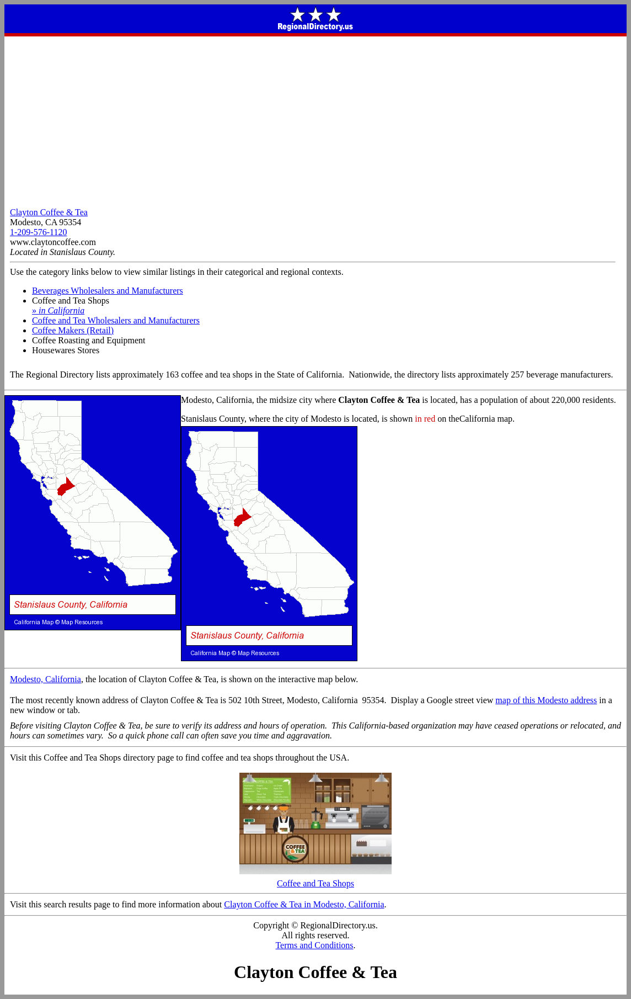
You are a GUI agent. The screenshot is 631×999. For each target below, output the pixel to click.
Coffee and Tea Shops (315, 879)
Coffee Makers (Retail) (73, 330)
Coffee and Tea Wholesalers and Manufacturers (116, 320)
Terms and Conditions (314, 945)
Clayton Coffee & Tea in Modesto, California (304, 904)
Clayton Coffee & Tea (49, 212)
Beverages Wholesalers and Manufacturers (107, 290)
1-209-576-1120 (38, 232)
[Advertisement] (315, 119)
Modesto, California (45, 679)
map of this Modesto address (546, 700)
